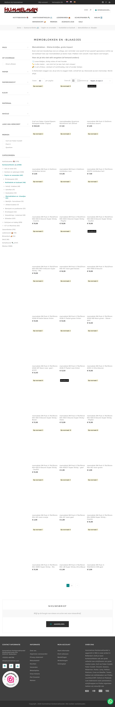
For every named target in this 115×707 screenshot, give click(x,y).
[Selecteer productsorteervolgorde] (100, 80)
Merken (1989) (7, 246)
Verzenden (34, 667)
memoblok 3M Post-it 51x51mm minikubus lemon (44, 170)
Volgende (77, 585)
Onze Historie (35, 674)
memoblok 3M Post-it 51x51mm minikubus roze (72, 170)
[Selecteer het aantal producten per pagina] (41, 80)
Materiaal (6, 103)
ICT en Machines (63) (12, 225)
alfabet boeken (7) (12, 205)
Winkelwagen (63, 660)
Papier (5, 72)
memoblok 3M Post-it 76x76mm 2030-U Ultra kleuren (99, 367)
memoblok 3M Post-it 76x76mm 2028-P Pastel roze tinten (72, 367)
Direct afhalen (11, 64)
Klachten (33, 664)
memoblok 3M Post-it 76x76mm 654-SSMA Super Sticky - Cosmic (99, 517)
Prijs (4, 47)
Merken (5, 135)
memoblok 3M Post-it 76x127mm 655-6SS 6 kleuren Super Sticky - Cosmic (45, 219)
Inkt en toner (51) (10, 168)
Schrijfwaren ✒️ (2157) (10, 243)
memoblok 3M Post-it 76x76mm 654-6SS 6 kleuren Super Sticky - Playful (99, 418)
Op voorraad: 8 (93, 430)
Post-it (8, 144)
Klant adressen (63, 654)
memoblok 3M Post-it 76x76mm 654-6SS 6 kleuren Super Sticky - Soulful (44, 467)
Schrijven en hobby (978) (13, 222)
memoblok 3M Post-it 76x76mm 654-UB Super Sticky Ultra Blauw (72, 566)
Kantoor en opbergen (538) (14, 172)
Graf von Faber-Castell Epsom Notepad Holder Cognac (43, 122)
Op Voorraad (8, 58)
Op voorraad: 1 (38, 86)
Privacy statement (36, 657)
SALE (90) (5, 239)
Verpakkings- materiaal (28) (15, 215)
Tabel (73, 80)
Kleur (5, 93)
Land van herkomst (11, 124)
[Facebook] (11, 684)
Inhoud (5, 114)
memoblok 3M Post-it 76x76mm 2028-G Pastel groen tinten (72, 317)
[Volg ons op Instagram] (5, 684)
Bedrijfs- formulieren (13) (14, 201)
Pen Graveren (35, 677)
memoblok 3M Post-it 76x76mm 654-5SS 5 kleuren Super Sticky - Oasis (72, 418)
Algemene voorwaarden (38, 654)
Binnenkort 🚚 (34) (8, 236)
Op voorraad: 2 (38, 134)
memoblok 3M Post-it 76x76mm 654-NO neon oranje (44, 516)
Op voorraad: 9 (66, 86)
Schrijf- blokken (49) (13, 186)
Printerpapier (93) (11, 179)
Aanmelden (59, 624)
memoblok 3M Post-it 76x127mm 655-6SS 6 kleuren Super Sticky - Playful (72, 219)
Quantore (9, 147)
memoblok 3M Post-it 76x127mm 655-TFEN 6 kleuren (100, 268)
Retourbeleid (34, 660)
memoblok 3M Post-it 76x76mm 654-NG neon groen (99, 466)
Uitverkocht (92, 86)
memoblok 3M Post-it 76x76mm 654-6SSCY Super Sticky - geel (72, 466)
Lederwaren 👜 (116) (9, 233)
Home (19, 28)
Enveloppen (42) (11, 212)
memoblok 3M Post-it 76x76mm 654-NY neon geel (72, 516)
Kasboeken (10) (11, 193)
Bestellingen (62, 657)
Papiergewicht (8, 82)
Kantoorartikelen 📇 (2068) (11, 165)
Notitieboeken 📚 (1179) (10, 161)
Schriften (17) (10, 189)
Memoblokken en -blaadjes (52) (16, 197)
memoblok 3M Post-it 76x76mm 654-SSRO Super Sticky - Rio (44, 566)
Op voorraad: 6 (38, 380)
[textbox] (83, 9)
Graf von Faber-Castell (14, 141)
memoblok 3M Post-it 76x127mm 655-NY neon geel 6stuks (72, 268)
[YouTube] (17, 684)
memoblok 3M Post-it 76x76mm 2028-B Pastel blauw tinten (44, 317)
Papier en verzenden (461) (13, 175)
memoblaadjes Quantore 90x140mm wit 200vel (69, 122)
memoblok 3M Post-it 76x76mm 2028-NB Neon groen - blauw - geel (99, 318)
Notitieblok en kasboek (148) (15, 182)
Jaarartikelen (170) (8, 229)
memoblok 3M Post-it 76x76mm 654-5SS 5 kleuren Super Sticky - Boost (45, 418)
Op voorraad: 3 (38, 231)
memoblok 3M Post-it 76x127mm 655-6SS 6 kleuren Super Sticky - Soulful (100, 219)
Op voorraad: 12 (66, 430)
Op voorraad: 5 (38, 480)
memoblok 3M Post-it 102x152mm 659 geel (95, 566)
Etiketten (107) (10, 218)
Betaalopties (34, 670)
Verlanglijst (62, 664)
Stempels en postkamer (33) (15, 208)
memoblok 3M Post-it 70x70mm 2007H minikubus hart (100, 170)
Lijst (78, 80)
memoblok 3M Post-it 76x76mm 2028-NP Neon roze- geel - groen (44, 368)
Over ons (33, 650)
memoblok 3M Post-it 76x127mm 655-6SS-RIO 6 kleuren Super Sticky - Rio (45, 269)
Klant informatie (63, 650)
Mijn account (43, 2)
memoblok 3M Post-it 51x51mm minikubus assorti (99, 122)
